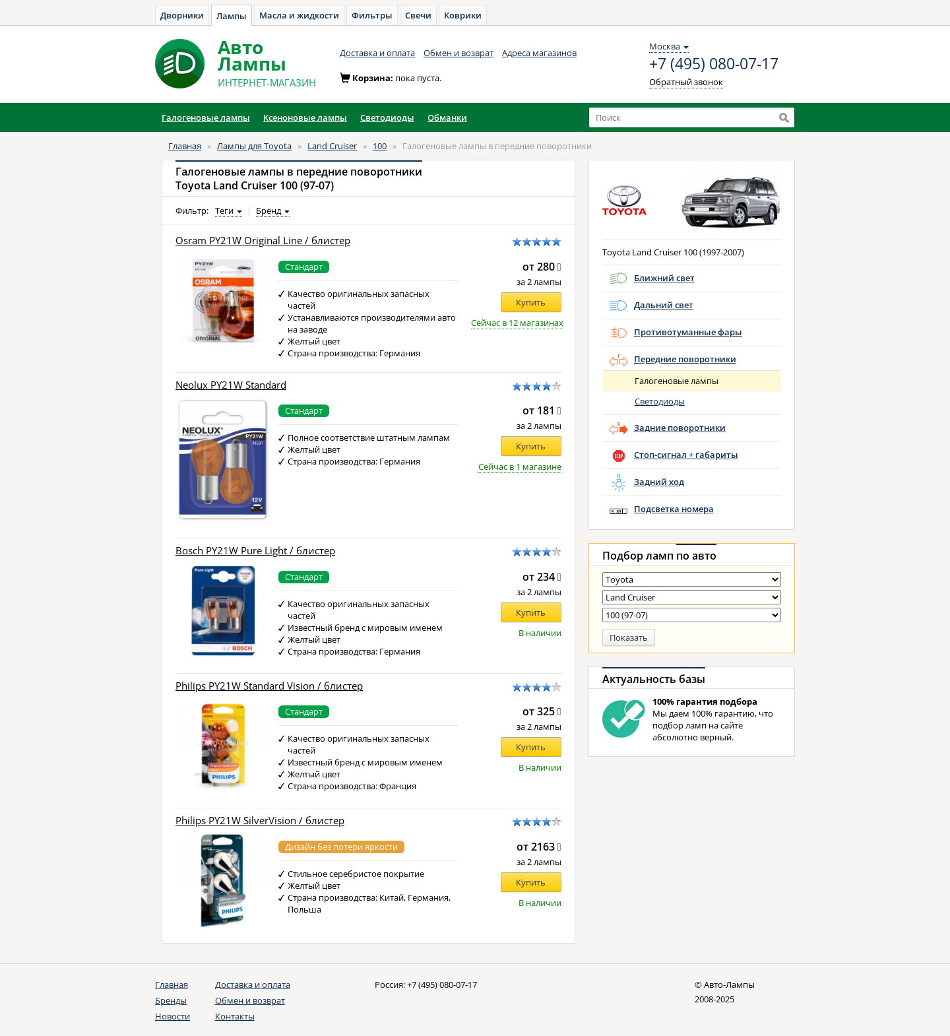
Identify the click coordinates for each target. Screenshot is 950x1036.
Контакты (235, 1016)
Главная (184, 146)
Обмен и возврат (458, 53)
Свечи (418, 15)
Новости (172, 1016)
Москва (669, 46)
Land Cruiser (332, 146)
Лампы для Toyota (254, 146)
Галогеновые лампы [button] (206, 117)
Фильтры (372, 15)
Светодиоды (660, 401)
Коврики (463, 15)
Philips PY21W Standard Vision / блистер (269, 686)
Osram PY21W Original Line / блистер (262, 240)
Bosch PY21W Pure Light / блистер (255, 550)
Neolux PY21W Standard (230, 385)
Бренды (171, 1000)
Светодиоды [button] (387, 117)
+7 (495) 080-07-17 (713, 64)
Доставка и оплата (377, 53)
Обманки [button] (447, 117)
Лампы (231, 16)
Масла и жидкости (299, 15)
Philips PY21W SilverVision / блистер (259, 820)
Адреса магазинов (539, 53)
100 (380, 146)
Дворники (182, 15)
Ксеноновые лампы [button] (305, 117)
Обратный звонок (686, 82)
